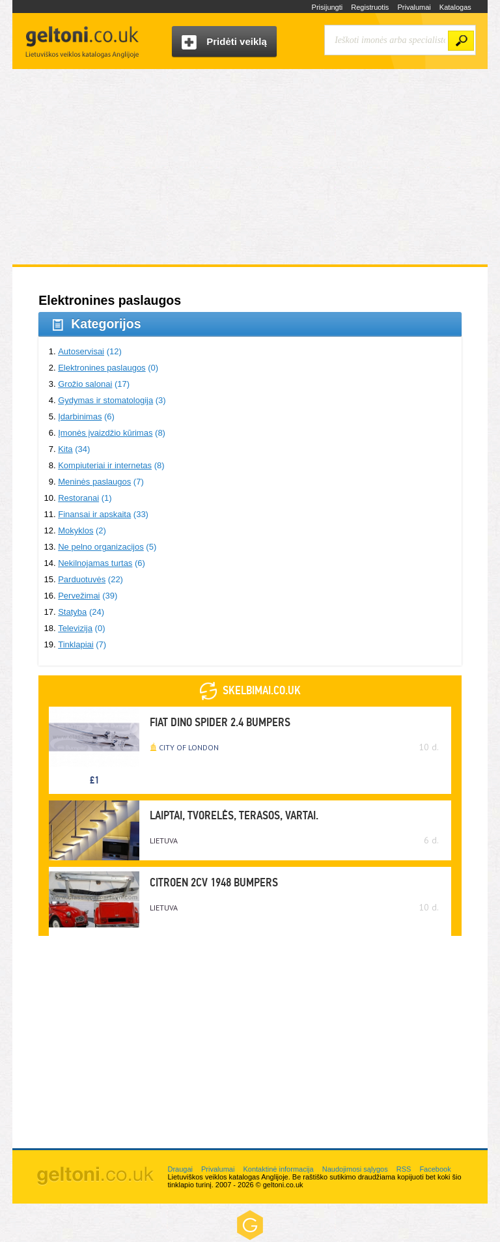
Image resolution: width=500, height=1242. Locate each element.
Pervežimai (79, 595)
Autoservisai (81, 351)
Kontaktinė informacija (278, 1169)
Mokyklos (75, 530)
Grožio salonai (85, 384)
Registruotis (370, 7)
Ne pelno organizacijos (101, 547)
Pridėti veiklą (224, 42)
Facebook (435, 1169)
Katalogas (455, 7)
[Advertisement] (250, 167)
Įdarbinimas (80, 416)
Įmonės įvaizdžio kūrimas (105, 433)
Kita (65, 449)
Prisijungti (327, 7)
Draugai (180, 1169)
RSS (403, 1169)
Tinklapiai (75, 644)
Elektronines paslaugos (101, 368)
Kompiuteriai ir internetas (105, 465)
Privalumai (413, 7)
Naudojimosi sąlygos (355, 1169)
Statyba (72, 612)
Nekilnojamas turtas (95, 563)
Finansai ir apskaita (94, 514)
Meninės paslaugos (94, 482)
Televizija (75, 628)
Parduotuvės (81, 579)
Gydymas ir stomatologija (105, 400)
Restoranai (78, 498)
